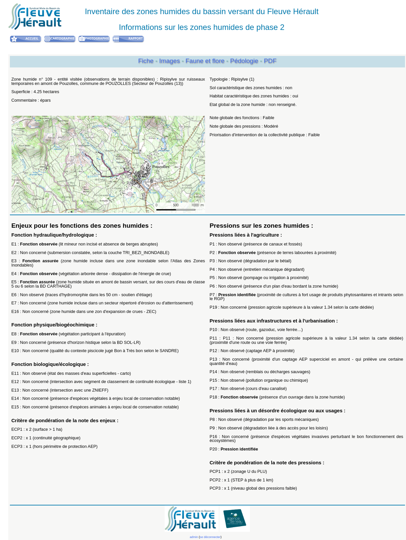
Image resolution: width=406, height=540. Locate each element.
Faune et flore (205, 60)
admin (194, 537)
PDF (270, 60)
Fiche (145, 60)
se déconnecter (210, 537)
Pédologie (245, 60)
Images (170, 60)
